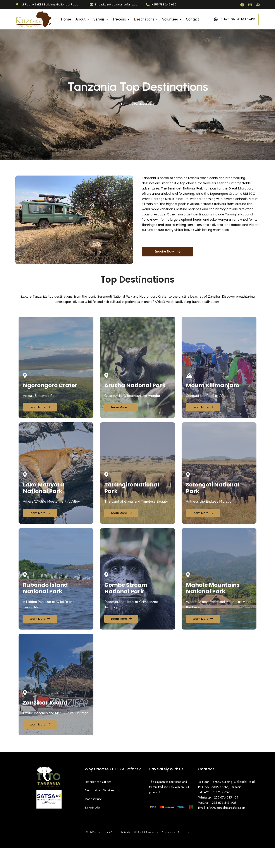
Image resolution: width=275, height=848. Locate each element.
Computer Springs (175, 832)
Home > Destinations (137, 104)
